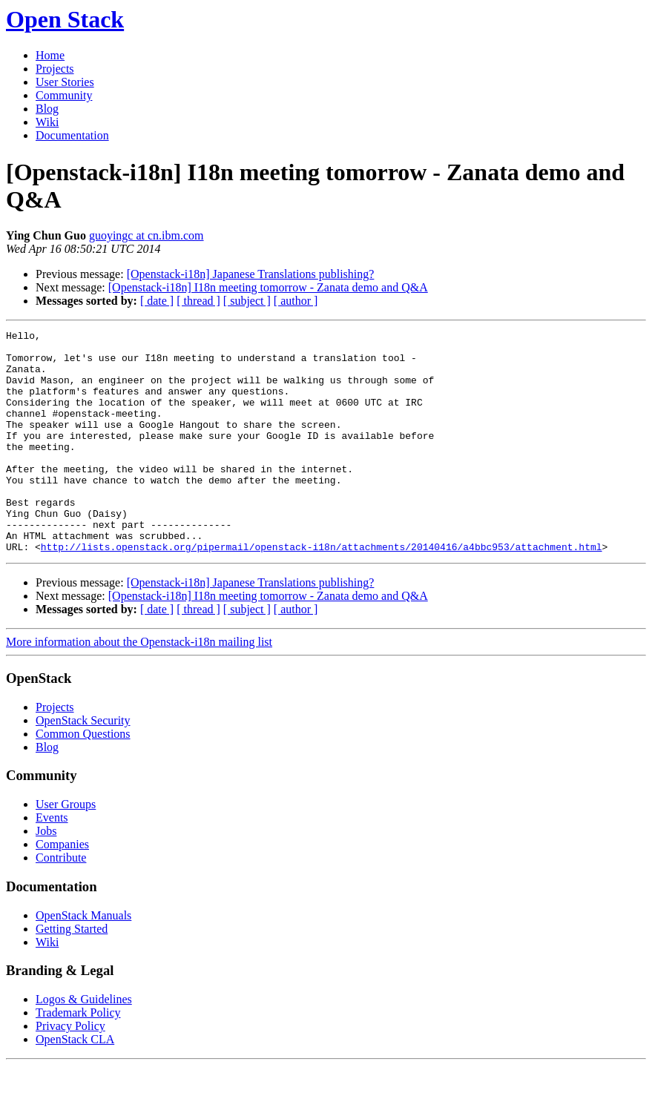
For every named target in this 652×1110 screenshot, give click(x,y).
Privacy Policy (70, 1070)
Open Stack (65, 19)
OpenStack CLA (75, 1083)
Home (50, 55)
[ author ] (296, 300)
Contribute (61, 902)
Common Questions (83, 778)
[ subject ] (247, 300)
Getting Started (72, 973)
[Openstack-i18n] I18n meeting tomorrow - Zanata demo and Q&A (268, 287)
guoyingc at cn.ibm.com (146, 235)
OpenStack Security (83, 765)
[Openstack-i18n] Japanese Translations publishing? (251, 274)
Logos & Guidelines (84, 1043)
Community (64, 95)
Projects (55, 68)
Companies (62, 888)
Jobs (46, 875)
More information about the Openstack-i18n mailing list (139, 686)
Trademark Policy (78, 1057)
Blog (47, 108)
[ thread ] (198, 300)
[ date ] (157, 300)
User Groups (66, 848)
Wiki (47, 122)
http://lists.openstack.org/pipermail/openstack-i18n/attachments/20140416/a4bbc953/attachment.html (321, 591)
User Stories (65, 82)
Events (52, 862)
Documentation (72, 135)
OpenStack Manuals (83, 960)
